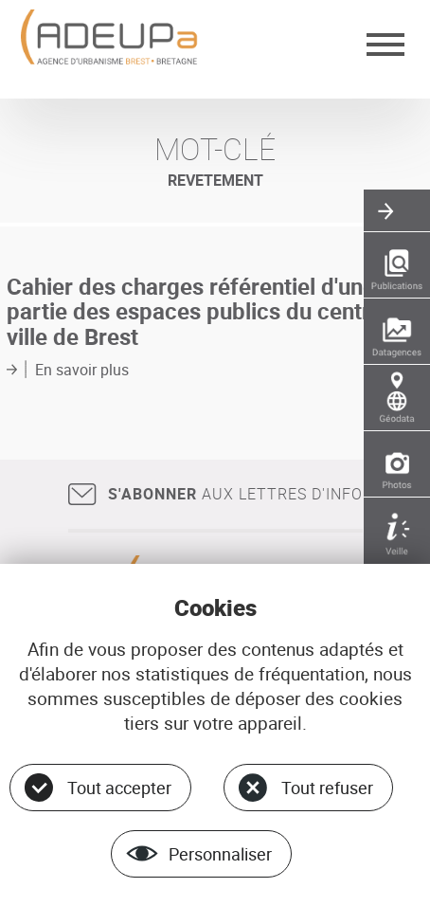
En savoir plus (82, 369)
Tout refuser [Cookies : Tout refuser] (327, 787)
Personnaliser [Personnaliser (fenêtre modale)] (220, 854)
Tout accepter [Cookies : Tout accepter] (119, 787)
